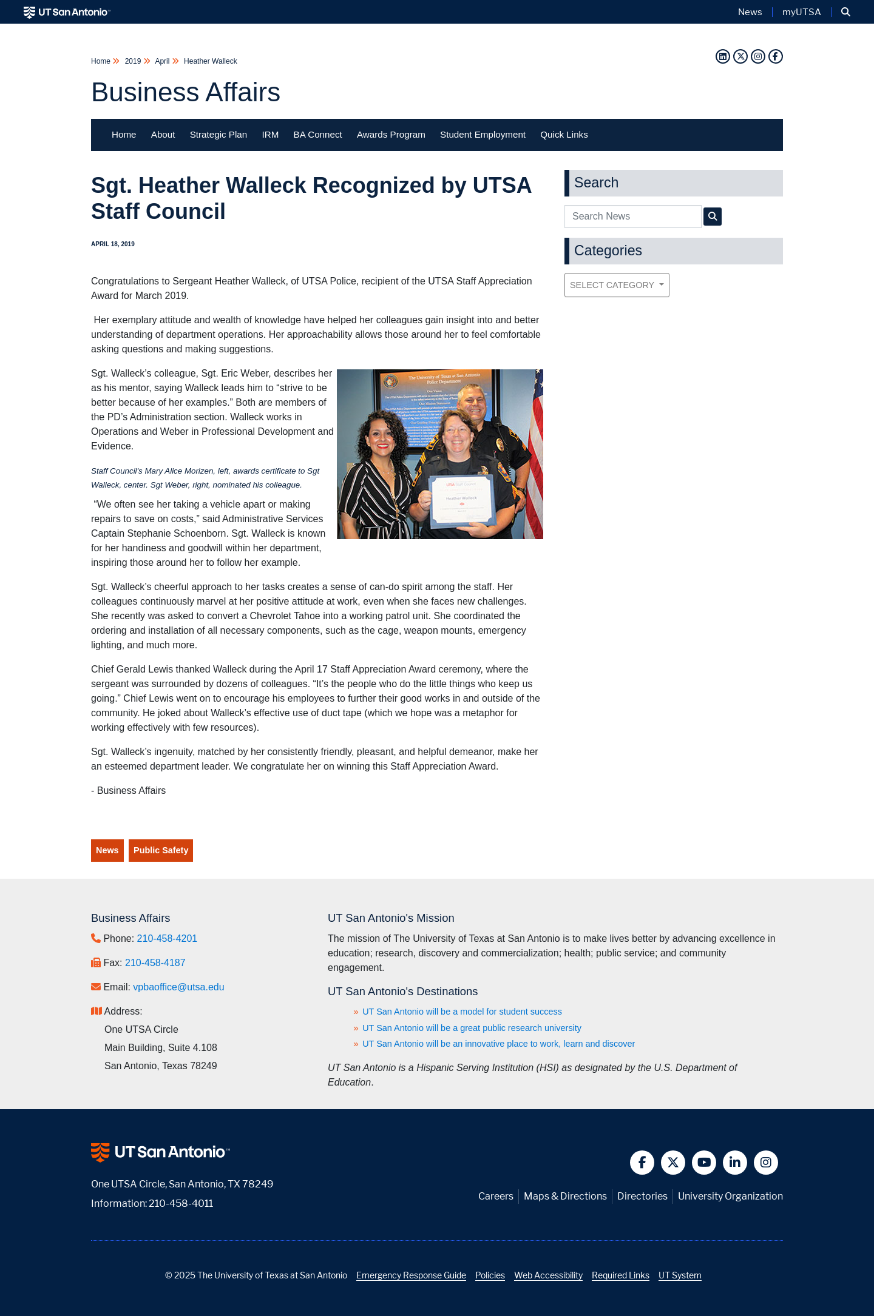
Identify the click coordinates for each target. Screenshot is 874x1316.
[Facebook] (775, 56)
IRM (270, 134)
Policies (490, 1275)
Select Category (613, 285)
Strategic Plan (219, 134)
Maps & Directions (565, 1196)
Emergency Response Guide (411, 1275)
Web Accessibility (548, 1275)
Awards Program (391, 134)
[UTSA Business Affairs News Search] (712, 216)
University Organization (730, 1196)
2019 (133, 61)
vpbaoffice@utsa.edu (178, 987)
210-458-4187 (155, 963)
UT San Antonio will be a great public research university (471, 1028)
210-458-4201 (167, 938)
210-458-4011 (181, 1203)
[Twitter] (740, 56)
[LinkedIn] (723, 56)
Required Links (620, 1275)
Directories (642, 1196)
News (107, 850)
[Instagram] (758, 56)
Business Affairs (185, 92)
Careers (495, 1196)
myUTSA (801, 12)
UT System (680, 1275)
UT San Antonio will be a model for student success (462, 1011)
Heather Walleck (209, 61)
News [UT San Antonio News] (750, 12)
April (163, 61)
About (163, 134)
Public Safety (161, 850)
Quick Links (564, 134)
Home (101, 61)
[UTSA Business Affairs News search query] (633, 216)
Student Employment (483, 134)
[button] (845, 12)
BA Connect (318, 134)
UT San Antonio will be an (498, 1044)
